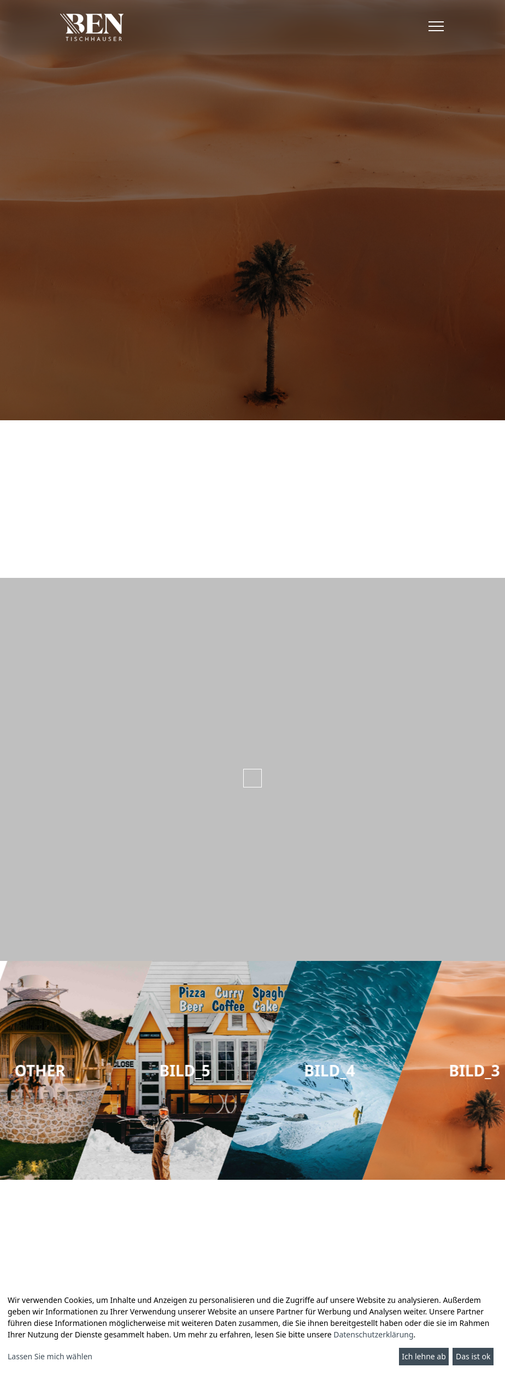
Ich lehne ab (424, 1356)
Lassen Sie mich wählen (50, 1356)
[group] (252, 1070)
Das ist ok (473, 1356)
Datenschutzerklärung (373, 1334)
